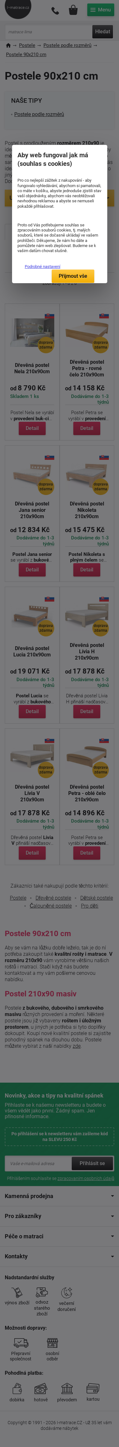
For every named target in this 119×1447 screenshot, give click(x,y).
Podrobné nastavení (42, 266)
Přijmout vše (73, 276)
